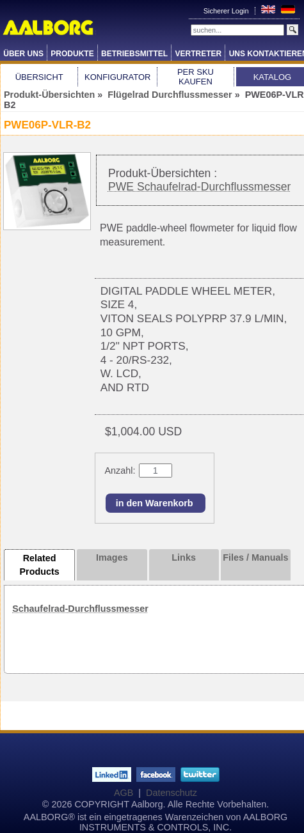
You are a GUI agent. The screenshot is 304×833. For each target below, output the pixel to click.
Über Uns (23, 53)
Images (112, 557)
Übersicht (39, 77)
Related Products (39, 565)
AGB (123, 793)
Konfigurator (117, 77)
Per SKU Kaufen (195, 76)
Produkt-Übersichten (49, 95)
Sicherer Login (227, 11)
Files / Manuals (255, 557)
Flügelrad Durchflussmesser (170, 95)
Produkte (72, 53)
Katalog (272, 77)
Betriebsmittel (134, 53)
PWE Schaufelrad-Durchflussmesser (199, 186)
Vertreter (198, 53)
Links (184, 557)
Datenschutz (171, 793)
